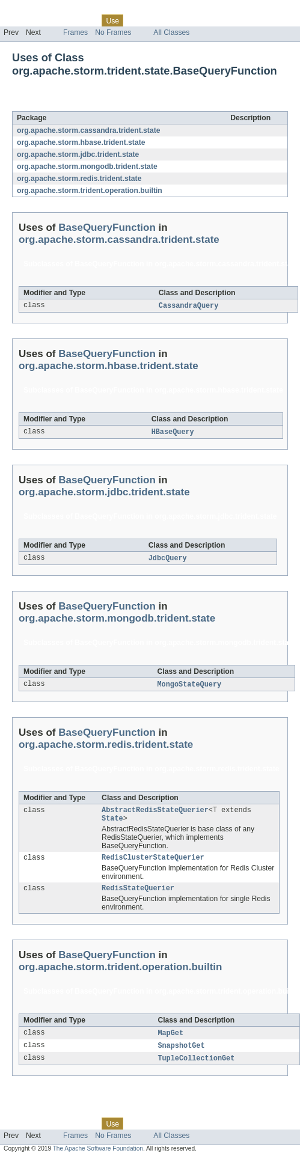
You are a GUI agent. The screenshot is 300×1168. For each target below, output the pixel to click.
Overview (19, 20)
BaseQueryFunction (117, 104)
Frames (75, 32)
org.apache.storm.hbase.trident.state (81, 142)
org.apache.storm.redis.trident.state (79, 178)
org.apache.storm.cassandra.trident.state (88, 130)
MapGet (170, 1040)
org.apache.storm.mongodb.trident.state (87, 166)
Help (229, 20)
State (112, 823)
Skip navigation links (33, 10)
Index (206, 20)
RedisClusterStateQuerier (153, 863)
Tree (137, 20)
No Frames (113, 32)
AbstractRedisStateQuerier (155, 813)
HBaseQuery (173, 433)
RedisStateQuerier (138, 895)
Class (86, 20)
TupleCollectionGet (196, 1067)
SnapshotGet (181, 1054)
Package (55, 20)
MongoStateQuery (190, 686)
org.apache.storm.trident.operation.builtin (89, 190)
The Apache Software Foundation (98, 1157)
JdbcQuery (167, 559)
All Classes (171, 32)
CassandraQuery (189, 306)
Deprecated (171, 20)
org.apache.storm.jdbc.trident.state (78, 154)
